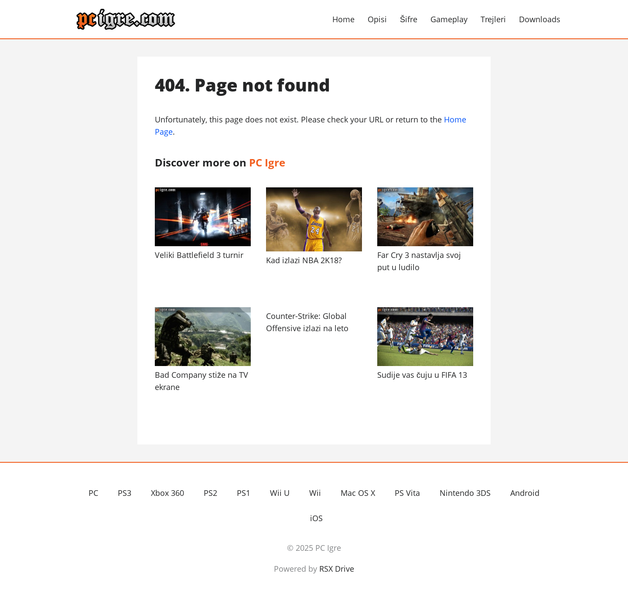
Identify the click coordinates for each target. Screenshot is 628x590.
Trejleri (493, 19)
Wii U (280, 493)
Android (524, 493)
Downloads (539, 19)
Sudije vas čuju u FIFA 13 (422, 375)
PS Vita (407, 493)
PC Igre (152, 19)
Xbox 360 (167, 493)
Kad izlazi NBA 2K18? (304, 260)
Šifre (408, 19)
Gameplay (449, 19)
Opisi (377, 19)
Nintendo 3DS (465, 493)
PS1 (243, 493)
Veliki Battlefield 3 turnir (199, 255)
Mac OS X (358, 493)
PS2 (210, 493)
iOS (316, 518)
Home (343, 19)
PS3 (124, 493)
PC (93, 493)
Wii (315, 493)
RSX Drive (336, 568)
